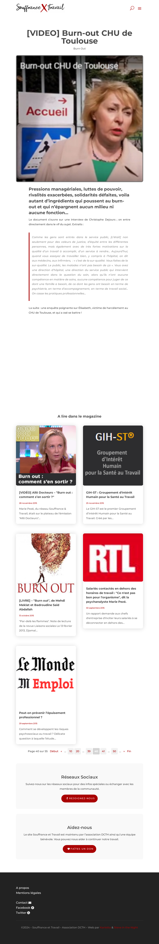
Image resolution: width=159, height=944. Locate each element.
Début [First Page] (54, 751)
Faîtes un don (82, 848)
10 (70, 751)
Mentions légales (28, 893)
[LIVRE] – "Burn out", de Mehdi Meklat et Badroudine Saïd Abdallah (42, 605)
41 (103, 751)
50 (114, 751)
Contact (22, 902)
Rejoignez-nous (82, 798)
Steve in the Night (126, 927)
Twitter (21, 913)
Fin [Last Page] (129, 751)
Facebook (23, 908)
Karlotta (105, 927)
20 (77, 751)
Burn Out (79, 48)
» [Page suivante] (124, 751)
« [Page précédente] (61, 751)
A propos (22, 888)
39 (89, 751)
